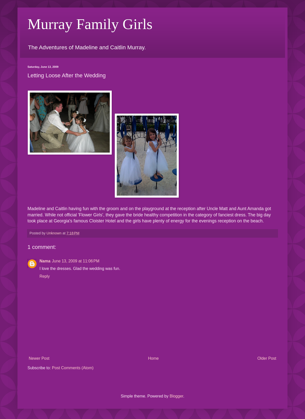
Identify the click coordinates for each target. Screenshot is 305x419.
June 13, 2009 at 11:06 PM (76, 261)
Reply (45, 276)
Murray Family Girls (90, 24)
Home (153, 358)
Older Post (266, 358)
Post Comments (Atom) (73, 368)
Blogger (176, 396)
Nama (45, 261)
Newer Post (39, 358)
